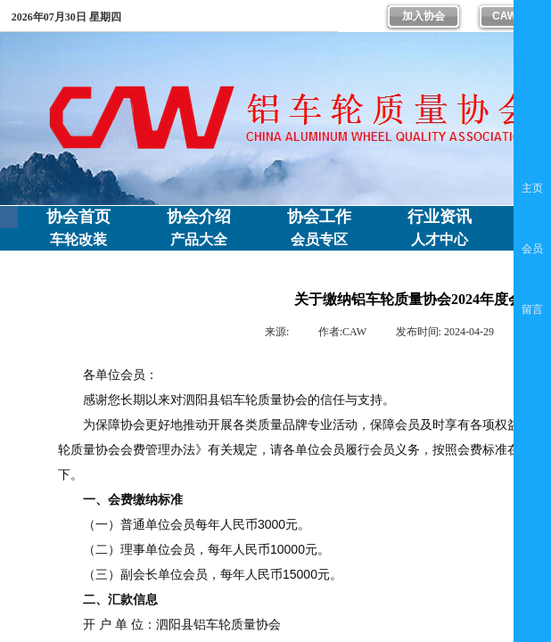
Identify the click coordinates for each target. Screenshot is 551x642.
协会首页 (78, 217)
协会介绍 (199, 217)
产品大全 (198, 239)
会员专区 (319, 239)
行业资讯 (439, 217)
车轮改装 (78, 239)
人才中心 (439, 239)
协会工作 (319, 217)
